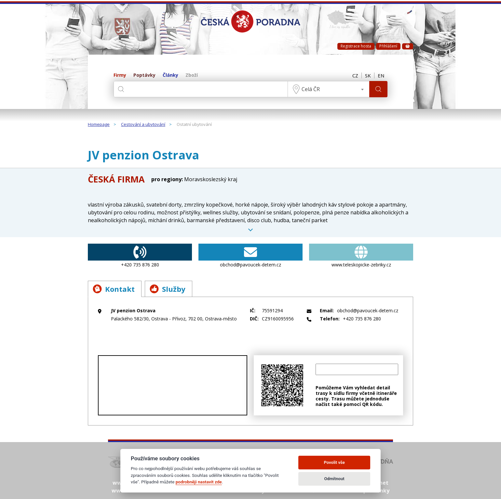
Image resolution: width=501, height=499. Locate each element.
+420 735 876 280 (140, 256)
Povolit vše (334, 462)
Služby (167, 289)
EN (381, 75)
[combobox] (328, 89)
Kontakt (114, 289)
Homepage (99, 124)
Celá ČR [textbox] (311, 89)
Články (170, 75)
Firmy (120, 75)
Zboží (191, 75)
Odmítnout (334, 478)
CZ (355, 75)
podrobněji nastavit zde (199, 481)
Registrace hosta (356, 46)
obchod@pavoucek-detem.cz (250, 256)
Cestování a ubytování (143, 124)
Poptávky (144, 75)
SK (368, 75)
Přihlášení (388, 46)
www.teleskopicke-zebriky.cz (361, 256)
